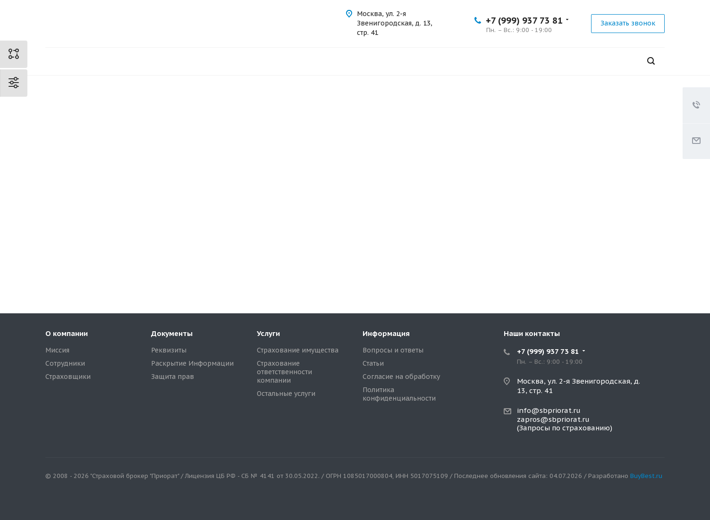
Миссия (57, 350)
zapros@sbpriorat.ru (553, 419)
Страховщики (68, 376)
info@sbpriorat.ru (549, 410)
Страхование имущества (297, 350)
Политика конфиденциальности (399, 394)
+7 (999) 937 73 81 (524, 20)
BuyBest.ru (646, 476)
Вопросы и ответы (393, 350)
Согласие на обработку (401, 376)
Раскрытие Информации (192, 363)
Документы (172, 333)
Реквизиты (168, 350)
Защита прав (172, 376)
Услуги (268, 333)
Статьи (373, 363)
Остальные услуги (286, 393)
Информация (386, 333)
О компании (66, 333)
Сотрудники (65, 363)
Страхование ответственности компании (284, 372)
